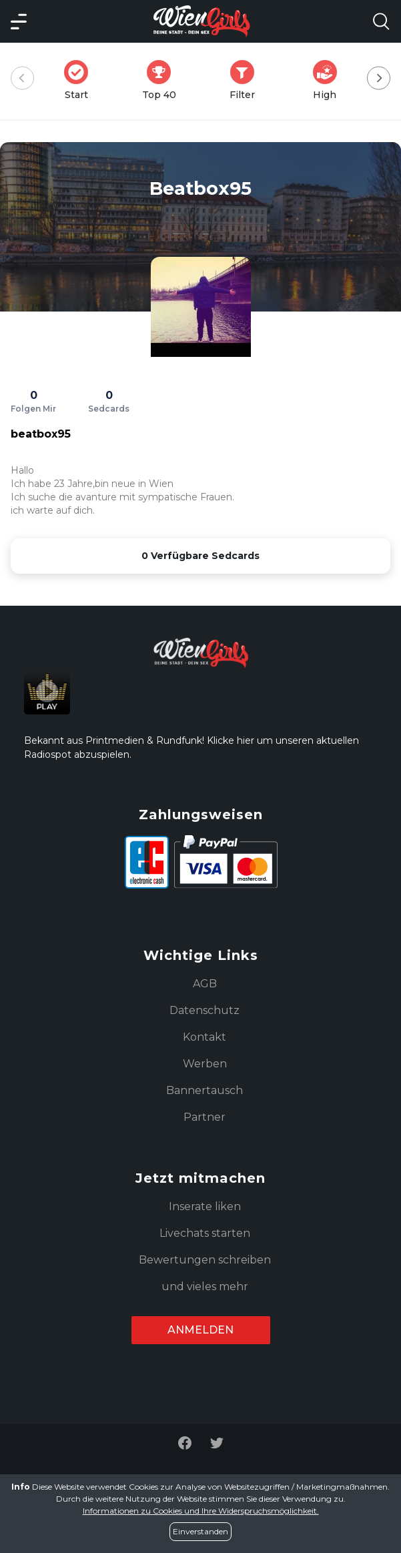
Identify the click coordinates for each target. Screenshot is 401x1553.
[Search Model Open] (381, 21)
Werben (205, 1063)
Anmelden (200, 1330)
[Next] (378, 78)
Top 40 (163, 80)
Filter (246, 80)
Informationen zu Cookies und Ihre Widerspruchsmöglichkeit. (201, 1511)
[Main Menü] (18, 21)
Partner (204, 1117)
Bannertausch (204, 1090)
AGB (205, 983)
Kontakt (204, 1037)
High (329, 80)
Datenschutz (204, 1010)
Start (80, 80)
